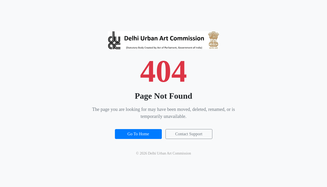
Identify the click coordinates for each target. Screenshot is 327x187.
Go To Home (138, 134)
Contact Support (188, 134)
